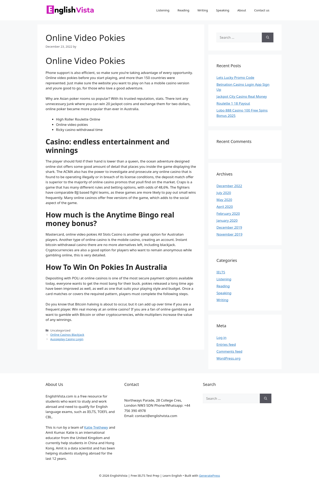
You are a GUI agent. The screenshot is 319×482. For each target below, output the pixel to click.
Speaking (222, 10)
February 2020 (228, 213)
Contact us (261, 10)
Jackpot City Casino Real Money (241, 96)
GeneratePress (209, 475)
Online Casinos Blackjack (67, 335)
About (241, 10)
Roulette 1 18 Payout (233, 103)
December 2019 (229, 227)
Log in (221, 337)
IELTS (220, 272)
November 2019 (229, 234)
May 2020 (224, 199)
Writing (202, 10)
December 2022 (229, 185)
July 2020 (223, 192)
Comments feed (229, 351)
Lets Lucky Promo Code (235, 77)
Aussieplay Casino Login (66, 339)
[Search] (267, 37)
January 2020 (227, 220)
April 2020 (224, 206)
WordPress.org (228, 358)
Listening (162, 10)
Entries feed (226, 344)
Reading (183, 10)
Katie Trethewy (96, 427)
